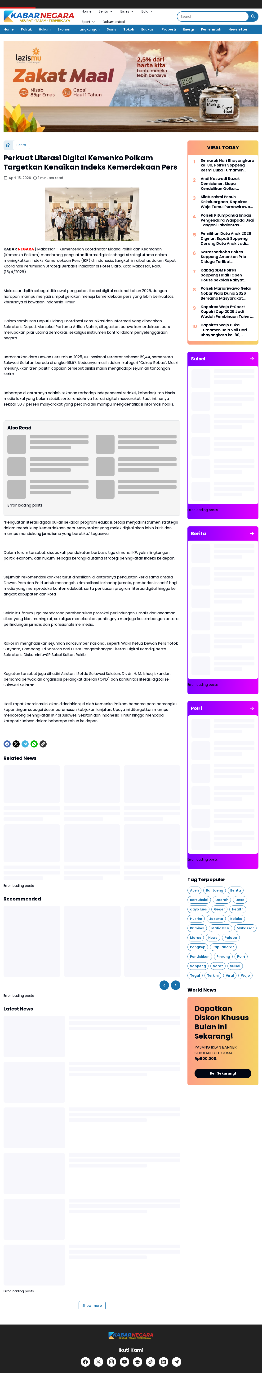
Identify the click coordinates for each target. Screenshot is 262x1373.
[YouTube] (124, 1362)
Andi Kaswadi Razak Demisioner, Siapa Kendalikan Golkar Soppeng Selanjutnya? (222, 183)
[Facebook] (7, 744)
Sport (89, 21)
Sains (111, 29)
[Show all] (252, 359)
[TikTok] (150, 1362)
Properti (169, 29)
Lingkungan (90, 29)
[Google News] (137, 1362)
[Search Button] (253, 16)
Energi (188, 29)
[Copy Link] (43, 744)
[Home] (8, 145)
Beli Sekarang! (223, 1073)
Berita (106, 11)
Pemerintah (211, 29)
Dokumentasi (114, 21)
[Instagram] (111, 1362)
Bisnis (127, 11)
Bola (148, 11)
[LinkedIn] (163, 1362)
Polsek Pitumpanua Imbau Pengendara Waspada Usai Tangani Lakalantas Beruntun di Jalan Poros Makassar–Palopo (227, 220)
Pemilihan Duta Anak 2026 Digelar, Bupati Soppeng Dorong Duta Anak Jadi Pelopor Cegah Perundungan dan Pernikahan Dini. (226, 238)
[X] (16, 744)
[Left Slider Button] (164, 985)
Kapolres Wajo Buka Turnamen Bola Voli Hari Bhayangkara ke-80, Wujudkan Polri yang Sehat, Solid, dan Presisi (227, 330)
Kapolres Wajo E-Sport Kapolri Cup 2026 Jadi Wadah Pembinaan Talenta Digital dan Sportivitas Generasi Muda (227, 312)
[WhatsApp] (34, 744)
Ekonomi (65, 29)
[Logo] (131, 1335)
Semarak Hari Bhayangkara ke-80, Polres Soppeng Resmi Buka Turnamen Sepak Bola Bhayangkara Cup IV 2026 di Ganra (227, 165)
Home (87, 11)
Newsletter (238, 29)
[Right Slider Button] (175, 985)
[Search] (213, 16)
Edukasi (148, 29)
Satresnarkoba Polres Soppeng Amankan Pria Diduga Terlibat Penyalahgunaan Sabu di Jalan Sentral (225, 257)
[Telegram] (25, 744)
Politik (26, 29)
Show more (92, 1305)
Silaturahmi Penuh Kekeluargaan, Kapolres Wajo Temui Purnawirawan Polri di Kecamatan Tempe (227, 202)
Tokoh (128, 29)
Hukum (45, 29)
